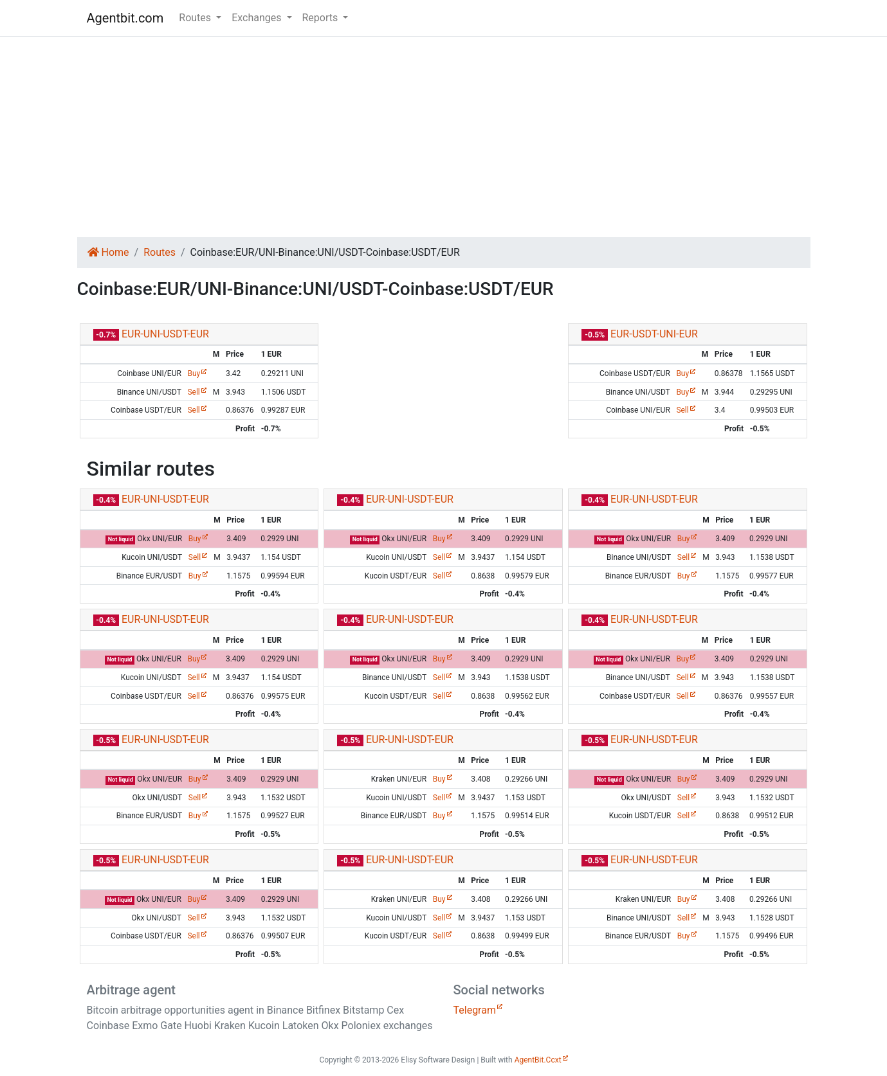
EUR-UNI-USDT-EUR (165, 334)
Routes (159, 252)
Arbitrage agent (131, 990)
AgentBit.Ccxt (538, 1059)
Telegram (474, 1010)
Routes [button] (196, 18)
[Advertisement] (444, 137)
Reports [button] (321, 18)
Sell (193, 392)
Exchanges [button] (258, 18)
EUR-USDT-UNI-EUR (654, 334)
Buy (193, 373)
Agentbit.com (125, 18)
